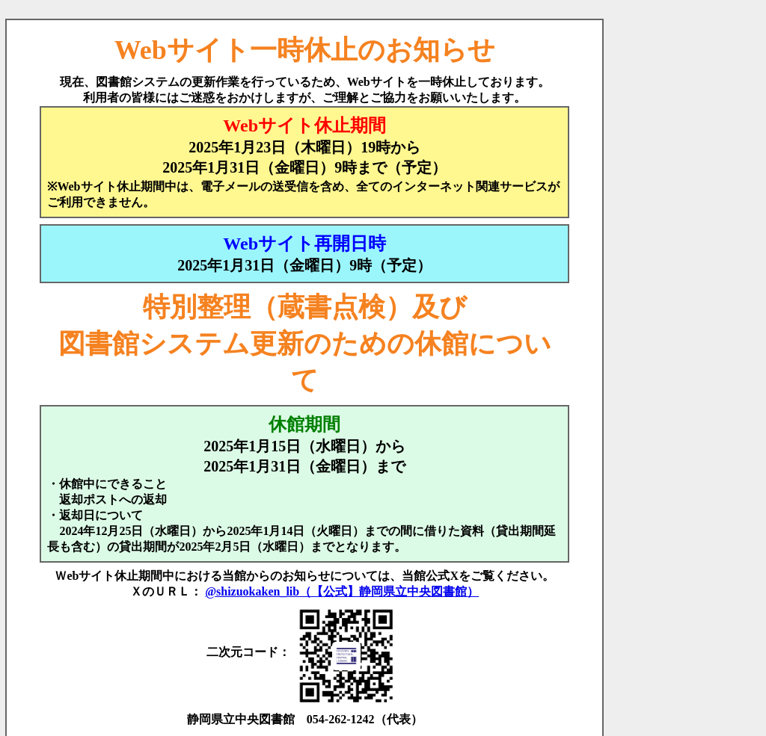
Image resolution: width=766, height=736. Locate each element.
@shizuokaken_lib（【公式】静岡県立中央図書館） (342, 591)
